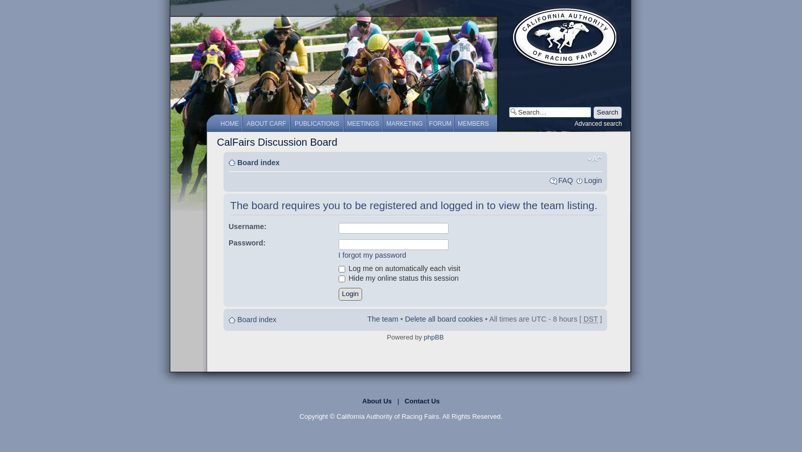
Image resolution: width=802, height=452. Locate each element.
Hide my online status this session (399, 278)
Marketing (404, 123)
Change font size (594, 159)
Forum (440, 123)
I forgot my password (373, 255)
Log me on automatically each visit (400, 268)
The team (382, 319)
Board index (258, 163)
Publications (317, 123)
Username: (247, 226)
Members (473, 123)
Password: (247, 243)
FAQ (565, 180)
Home (229, 123)
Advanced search (598, 123)
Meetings (363, 123)
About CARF (266, 123)
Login (593, 180)
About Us (377, 401)
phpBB (434, 337)
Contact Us (422, 401)
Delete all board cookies (444, 319)
